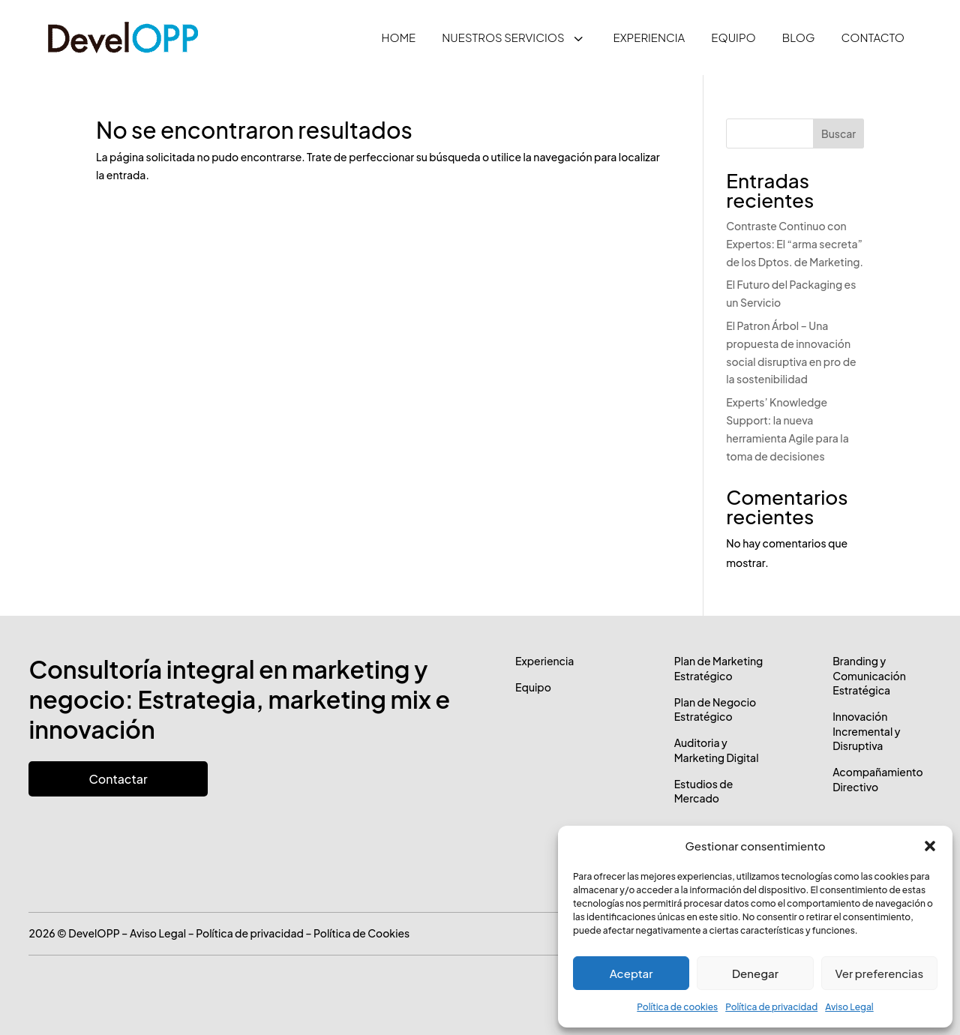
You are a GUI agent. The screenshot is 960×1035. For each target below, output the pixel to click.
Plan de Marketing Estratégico (719, 668)
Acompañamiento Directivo (877, 779)
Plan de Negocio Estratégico (715, 709)
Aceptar (631, 973)
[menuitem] (398, 37)
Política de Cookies (362, 933)
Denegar (755, 973)
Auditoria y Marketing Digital (716, 750)
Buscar (838, 133)
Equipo (533, 687)
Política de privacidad (771, 1006)
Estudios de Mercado (704, 791)
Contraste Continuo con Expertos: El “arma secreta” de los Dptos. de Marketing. (794, 243)
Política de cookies (677, 1006)
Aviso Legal (849, 1006)
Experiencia (544, 661)
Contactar (117, 779)
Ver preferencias (879, 973)
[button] (930, 846)
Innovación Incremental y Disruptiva (866, 731)
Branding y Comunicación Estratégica (869, 675)
